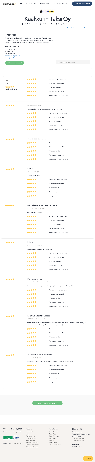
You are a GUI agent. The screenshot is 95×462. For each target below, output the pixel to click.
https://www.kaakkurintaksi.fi (14, 58)
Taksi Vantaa (53, 443)
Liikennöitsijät (56, 4)
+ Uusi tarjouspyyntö (82, 4)
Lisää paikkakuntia (55, 445)
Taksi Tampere (54, 436)
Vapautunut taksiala (33, 445)
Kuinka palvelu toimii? (41, 4)
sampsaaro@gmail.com (13, 56)
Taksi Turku (52, 434)
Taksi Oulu (52, 438)
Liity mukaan (17, 443)
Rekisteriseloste (31, 438)
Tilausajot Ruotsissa (32, 447)
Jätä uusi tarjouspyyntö (15, 63)
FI (21, 4)
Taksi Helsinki (53, 432)
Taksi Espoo (53, 440)
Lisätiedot (29, 432)
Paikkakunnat (30, 436)
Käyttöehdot (30, 440)
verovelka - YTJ (67, 28)
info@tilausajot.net (78, 440)
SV (30, 4)
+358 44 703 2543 (78, 438)
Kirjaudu (65, 4)
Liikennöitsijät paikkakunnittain (82, 28)
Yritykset (29, 434)
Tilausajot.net (16, 432)
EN (25, 4)
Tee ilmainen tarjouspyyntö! (47, 403)
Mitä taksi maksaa (32, 443)
